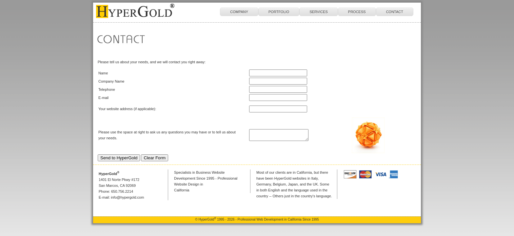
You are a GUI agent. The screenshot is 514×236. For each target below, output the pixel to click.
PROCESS (357, 12)
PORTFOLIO (278, 12)
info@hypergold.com (127, 197)
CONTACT (394, 12)
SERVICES (318, 12)
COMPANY (239, 12)
